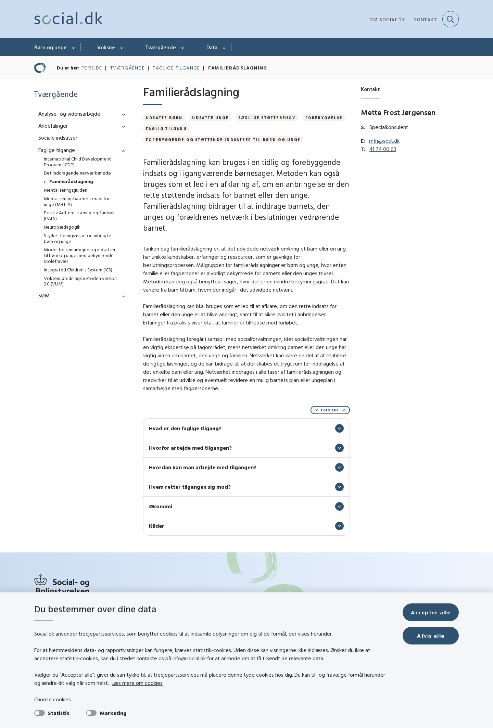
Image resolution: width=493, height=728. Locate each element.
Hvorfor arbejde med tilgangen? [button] (190, 447)
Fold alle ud (333, 410)
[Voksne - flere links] (122, 47)
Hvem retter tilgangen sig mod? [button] (190, 486)
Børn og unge (50, 47)
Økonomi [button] (160, 506)
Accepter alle (431, 612)
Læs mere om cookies (137, 682)
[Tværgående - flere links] (183, 47)
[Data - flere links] (224, 47)
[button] (121, 114)
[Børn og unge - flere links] (74, 47)
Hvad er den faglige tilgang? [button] (185, 428)
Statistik (58, 713)
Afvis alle (430, 635)
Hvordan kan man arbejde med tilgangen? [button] (202, 467)
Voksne (106, 47)
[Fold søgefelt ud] (450, 19)
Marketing (113, 713)
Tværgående (161, 47)
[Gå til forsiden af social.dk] (68, 19)
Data (211, 47)
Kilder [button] (156, 525)
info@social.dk (189, 658)
